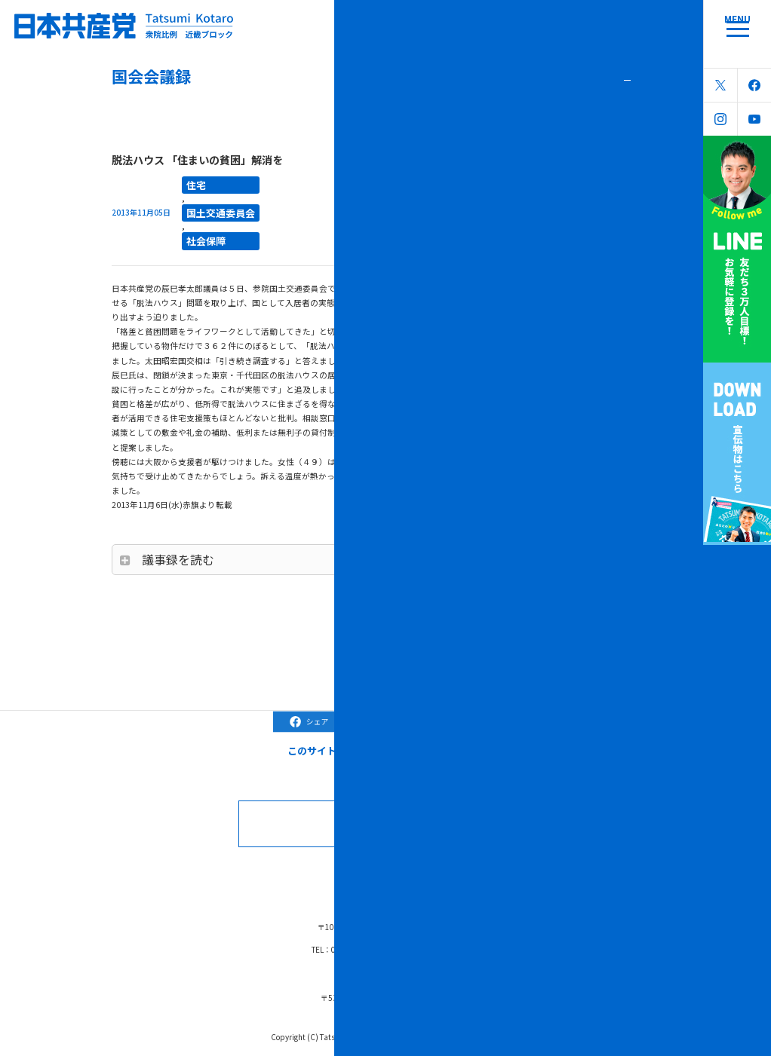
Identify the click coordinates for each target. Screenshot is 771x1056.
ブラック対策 (382, 864)
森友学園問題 (450, 864)
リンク (506, 864)
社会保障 (199, 230)
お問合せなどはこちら (402, 810)
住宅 (193, 182)
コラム (324, 864)
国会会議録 (272, 864)
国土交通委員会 (210, 205)
